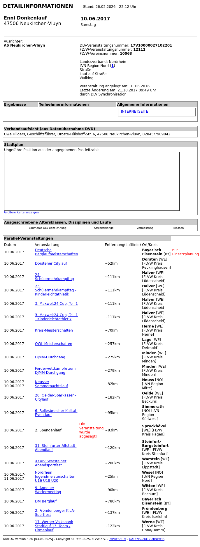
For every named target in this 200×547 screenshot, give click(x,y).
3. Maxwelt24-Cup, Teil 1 (56, 304)
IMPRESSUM (117, 539)
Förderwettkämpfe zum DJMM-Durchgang (55, 371)
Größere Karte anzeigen (21, 212)
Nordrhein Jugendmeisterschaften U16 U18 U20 (55, 476)
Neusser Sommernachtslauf (51, 384)
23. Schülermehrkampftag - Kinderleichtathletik (55, 290)
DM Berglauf (46, 501)
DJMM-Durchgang (50, 357)
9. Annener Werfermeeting (48, 490)
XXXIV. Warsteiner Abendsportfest (50, 463)
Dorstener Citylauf (51, 263)
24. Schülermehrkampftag (54, 277)
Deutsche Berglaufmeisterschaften (56, 252)
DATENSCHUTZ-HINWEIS (147, 539)
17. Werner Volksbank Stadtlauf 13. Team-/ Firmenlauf (54, 526)
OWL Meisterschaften (53, 344)
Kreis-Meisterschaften (54, 330)
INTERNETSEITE (134, 111)
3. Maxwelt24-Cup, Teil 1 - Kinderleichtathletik (56, 317)
